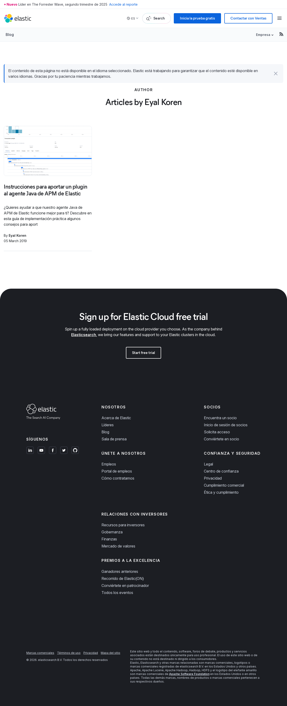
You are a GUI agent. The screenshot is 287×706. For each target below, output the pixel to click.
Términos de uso (69, 653)
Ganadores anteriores (119, 571)
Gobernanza (112, 532)
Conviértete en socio (221, 439)
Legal (208, 464)
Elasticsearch (83, 334)
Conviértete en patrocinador (125, 585)
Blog (10, 34)
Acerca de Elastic (116, 417)
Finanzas (109, 539)
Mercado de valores (118, 546)
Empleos (108, 464)
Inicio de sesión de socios (226, 425)
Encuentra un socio (220, 417)
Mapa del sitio (110, 653)
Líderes (107, 425)
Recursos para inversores (123, 525)
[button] (275, 73)
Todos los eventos (117, 592)
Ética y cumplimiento (221, 492)
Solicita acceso (217, 432)
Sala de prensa (114, 439)
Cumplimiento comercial (224, 485)
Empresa (263, 35)
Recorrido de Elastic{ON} (122, 578)
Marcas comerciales (40, 653)
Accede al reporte (123, 4)
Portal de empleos (116, 471)
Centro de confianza (221, 471)
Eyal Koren (17, 235)
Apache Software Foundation (189, 674)
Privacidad (213, 478)
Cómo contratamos (117, 478)
